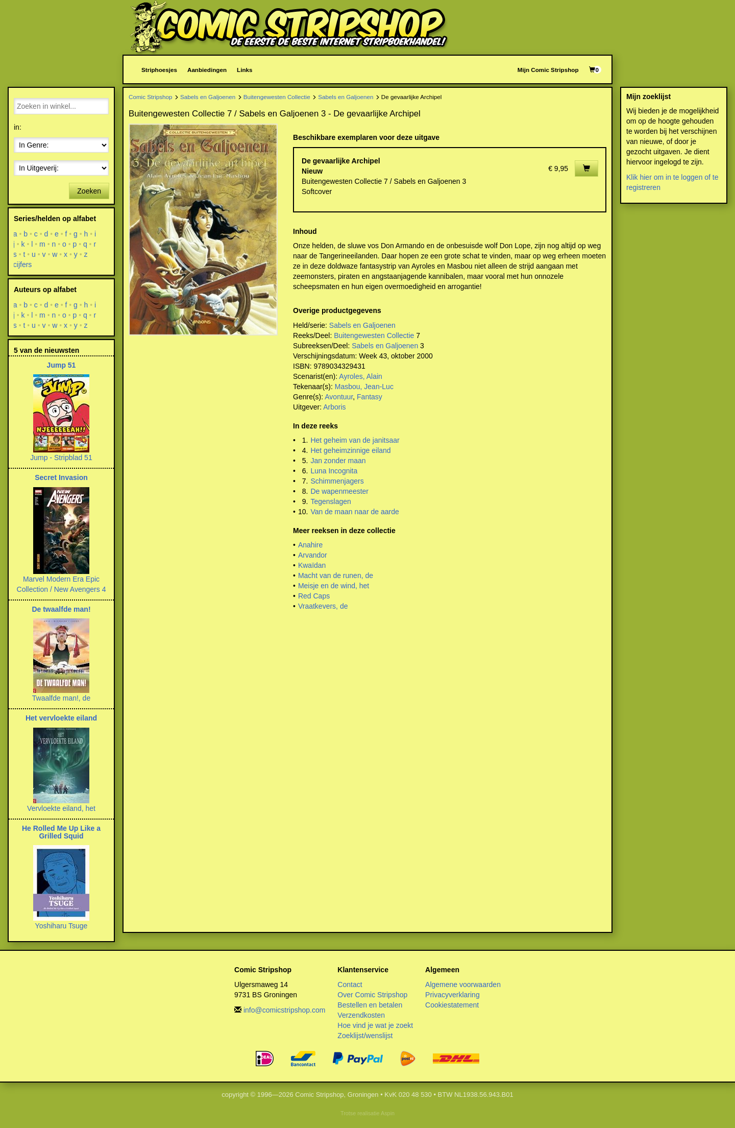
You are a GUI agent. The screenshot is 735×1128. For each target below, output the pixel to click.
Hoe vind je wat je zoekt (375, 1025)
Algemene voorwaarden (463, 984)
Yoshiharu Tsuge (61, 926)
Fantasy (369, 397)
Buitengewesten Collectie (276, 96)
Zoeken (89, 191)
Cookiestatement (452, 1005)
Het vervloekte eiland (61, 718)
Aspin (388, 1113)
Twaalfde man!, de (61, 698)
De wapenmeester (339, 491)
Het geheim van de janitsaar (354, 440)
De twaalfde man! (61, 609)
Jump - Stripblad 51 (61, 457)
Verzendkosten (361, 1015)
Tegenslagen (330, 501)
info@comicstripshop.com (284, 1010)
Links (244, 69)
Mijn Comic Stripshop (548, 69)
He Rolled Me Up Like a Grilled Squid (61, 832)
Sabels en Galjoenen (207, 96)
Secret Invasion (61, 477)
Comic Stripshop (151, 96)
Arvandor (312, 555)
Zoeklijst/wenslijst (365, 1035)
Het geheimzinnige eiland (350, 450)
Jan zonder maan (337, 461)
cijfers (23, 264)
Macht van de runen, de (335, 575)
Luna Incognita (333, 471)
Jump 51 (61, 365)
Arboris (334, 407)
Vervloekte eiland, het (61, 808)
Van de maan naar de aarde (354, 512)
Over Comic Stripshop (372, 995)
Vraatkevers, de (323, 606)
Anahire (310, 545)
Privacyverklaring (452, 995)
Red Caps (314, 596)
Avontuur (339, 397)
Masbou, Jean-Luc (364, 386)
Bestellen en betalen (369, 1005)
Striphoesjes (159, 69)
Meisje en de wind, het (333, 586)
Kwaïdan (312, 565)
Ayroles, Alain (360, 376)
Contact (349, 984)
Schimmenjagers (336, 481)
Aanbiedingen (207, 69)
